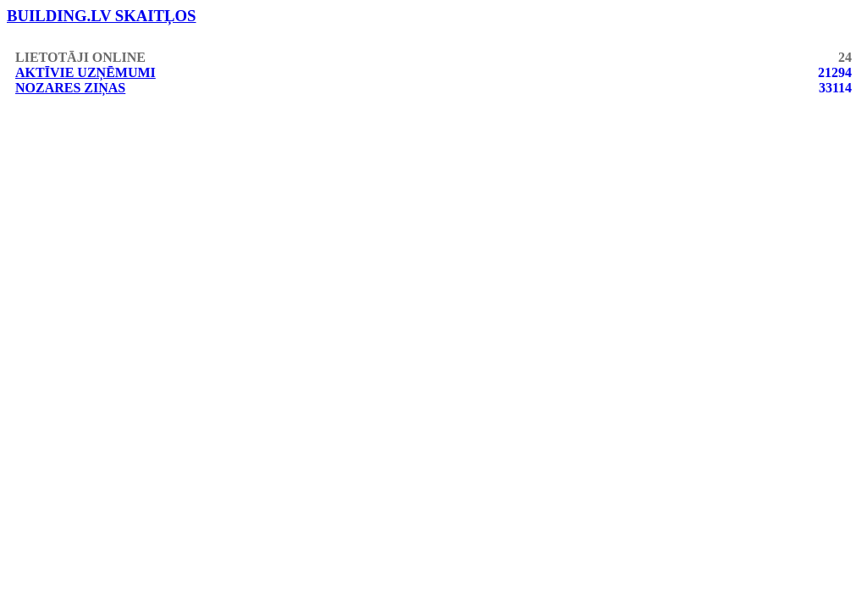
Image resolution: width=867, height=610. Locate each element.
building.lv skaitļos (101, 16)
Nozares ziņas (70, 87)
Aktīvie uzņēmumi (85, 72)
